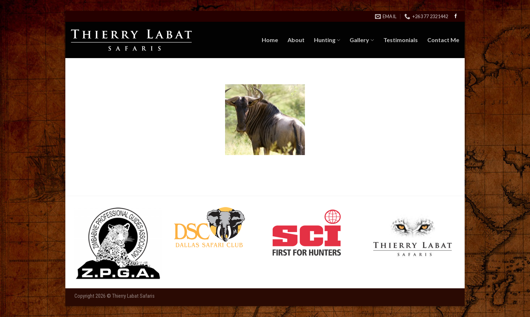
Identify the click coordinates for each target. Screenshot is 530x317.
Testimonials (400, 39)
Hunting (327, 40)
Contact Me (443, 39)
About (296, 39)
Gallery (362, 40)
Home (270, 39)
